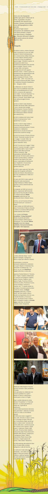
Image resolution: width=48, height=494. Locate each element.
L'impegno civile (41, 7)
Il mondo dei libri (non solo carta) (27, 7)
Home (16, 7)
